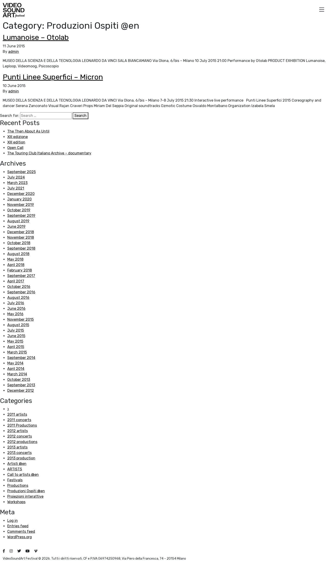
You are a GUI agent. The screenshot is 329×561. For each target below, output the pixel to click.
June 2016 (16, 308)
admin (13, 51)
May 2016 (15, 314)
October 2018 (18, 243)
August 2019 (18, 221)
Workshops (16, 502)
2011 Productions (22, 425)
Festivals (15, 480)
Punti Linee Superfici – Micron (53, 77)
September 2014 (21, 358)
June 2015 (16, 336)
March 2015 (17, 352)
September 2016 (21, 292)
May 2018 (15, 259)
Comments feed (21, 531)
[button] (321, 10)
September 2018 (21, 248)
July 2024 (16, 177)
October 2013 (18, 379)
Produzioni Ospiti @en (26, 491)
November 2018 (20, 237)
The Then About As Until (28, 131)
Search (80, 115)
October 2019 (18, 210)
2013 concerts (19, 453)
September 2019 (21, 215)
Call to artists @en (23, 474)
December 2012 (20, 390)
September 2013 (21, 385)
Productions (17, 485)
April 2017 (15, 281)
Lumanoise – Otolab (36, 37)
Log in (12, 520)
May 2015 (15, 341)
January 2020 (19, 199)
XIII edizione (17, 137)
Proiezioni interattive (25, 496)
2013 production (21, 458)
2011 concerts (19, 420)
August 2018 (18, 254)
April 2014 (15, 368)
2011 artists (17, 414)
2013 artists (17, 447)
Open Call (15, 148)
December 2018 (20, 232)
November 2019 (20, 204)
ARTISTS (14, 469)
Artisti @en (16, 463)
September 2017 (21, 276)
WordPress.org (19, 537)
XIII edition (16, 142)
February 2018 (19, 270)
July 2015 (15, 330)
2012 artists (17, 431)
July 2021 (15, 188)
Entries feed (17, 526)
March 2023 (17, 183)
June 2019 (16, 226)
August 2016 (18, 297)
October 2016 (18, 286)
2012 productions (22, 442)
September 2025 (21, 172)
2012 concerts (19, 436)
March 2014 (17, 374)
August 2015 (18, 325)
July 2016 (15, 303)
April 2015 (15, 347)
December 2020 (21, 194)
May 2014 (15, 363)
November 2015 (20, 319)
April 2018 (15, 265)
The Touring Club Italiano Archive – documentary (49, 153)
